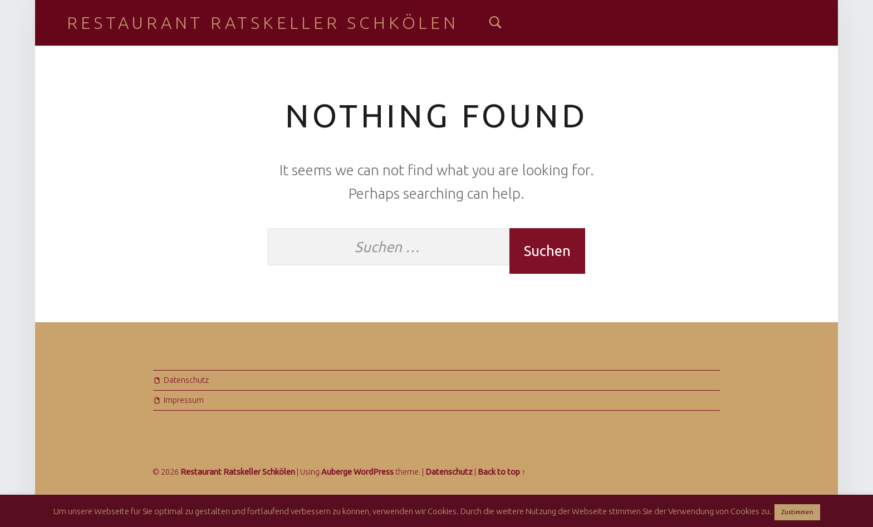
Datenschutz (186, 380)
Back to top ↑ (502, 471)
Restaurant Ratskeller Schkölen (262, 22)
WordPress (374, 471)
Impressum (184, 400)
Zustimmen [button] (797, 512)
